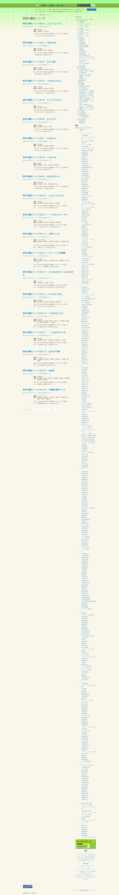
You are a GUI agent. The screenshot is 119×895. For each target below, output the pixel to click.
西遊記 (83, 392)
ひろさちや (84, 654)
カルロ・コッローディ (87, 295)
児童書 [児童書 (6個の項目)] (94, 871)
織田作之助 (84, 281)
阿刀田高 (84, 192)
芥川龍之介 (84, 186)
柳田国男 (84, 771)
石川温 (83, 218)
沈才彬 (83, 450)
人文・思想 (80, 84)
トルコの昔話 (85, 547)
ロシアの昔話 (85, 816)
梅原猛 (83, 252)
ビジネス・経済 (81, 101)
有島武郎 (84, 198)
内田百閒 (84, 249)
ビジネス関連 (82, 116)
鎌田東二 (84, 342)
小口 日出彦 (84, 336)
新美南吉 (84, 591)
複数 (83, 613)
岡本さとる (84, 273)
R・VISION (84, 177)
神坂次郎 (84, 325)
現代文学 (81, 43)
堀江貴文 (84, 672)
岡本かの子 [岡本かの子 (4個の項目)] (93, 856)
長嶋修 (83, 574)
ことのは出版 (35, 8)
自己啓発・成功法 (83, 69)
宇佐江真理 (84, 165)
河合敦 (83, 350)
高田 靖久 (84, 481)
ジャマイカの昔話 (86, 426)
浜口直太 (84, 637)
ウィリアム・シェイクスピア (88, 137)
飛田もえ (84, 546)
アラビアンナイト (86, 196)
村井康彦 (84, 748)
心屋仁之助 (84, 335)
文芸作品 (81, 54)
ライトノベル (82, 25)
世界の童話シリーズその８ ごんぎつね (39, 137)
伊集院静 (84, 154)
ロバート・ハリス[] (86, 805)
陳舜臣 (83, 511)
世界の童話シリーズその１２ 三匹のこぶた (41, 201)
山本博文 (84, 786)
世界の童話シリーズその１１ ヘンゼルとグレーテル (45, 185)
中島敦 (83, 572)
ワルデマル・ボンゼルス (87, 837)
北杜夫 (83, 361)
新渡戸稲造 (84, 595)
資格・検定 (80, 113)
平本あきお (84, 653)
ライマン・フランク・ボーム (88, 807)
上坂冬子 (84, 293)
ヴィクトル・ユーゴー (87, 649)
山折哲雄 (84, 778)
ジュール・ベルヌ (86, 433)
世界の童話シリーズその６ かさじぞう (39, 104)
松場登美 (84, 719)
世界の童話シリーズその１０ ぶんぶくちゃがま (43, 169)
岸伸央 (83, 319)
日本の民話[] (85, 555)
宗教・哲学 (81, 87)
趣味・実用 (80, 68)
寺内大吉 (84, 528)
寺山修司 (84, 534)
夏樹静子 (84, 561)
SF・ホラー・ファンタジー (85, 57)
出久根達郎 (84, 526)
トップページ (26, 14)
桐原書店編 (84, 312)
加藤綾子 (84, 321)
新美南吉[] (84, 557)
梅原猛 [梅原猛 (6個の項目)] (93, 858)
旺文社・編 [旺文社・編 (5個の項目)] (90, 858)
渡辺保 (83, 825)
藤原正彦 (84, 664)
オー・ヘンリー (85, 133)
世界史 (80, 123)
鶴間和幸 (84, 523)
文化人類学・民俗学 (84, 86)
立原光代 (84, 475)
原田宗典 (84, 622)
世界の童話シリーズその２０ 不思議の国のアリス (44, 341)
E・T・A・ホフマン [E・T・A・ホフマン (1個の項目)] (82, 853)
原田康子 (84, 624)
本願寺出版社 (85, 677)
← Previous (26, 359)
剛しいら (84, 329)
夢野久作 (84, 788)
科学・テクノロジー (82, 36)
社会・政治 (80, 39)
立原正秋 (84, 471)
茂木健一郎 (84, 753)
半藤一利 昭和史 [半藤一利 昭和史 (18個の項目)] (87, 873)
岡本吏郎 (84, 275)
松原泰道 (84, 721)
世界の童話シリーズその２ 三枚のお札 (39, 40)
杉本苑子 (84, 456)
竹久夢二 (84, 494)
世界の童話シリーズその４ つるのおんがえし (42, 72)
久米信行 (84, 308)
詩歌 (80, 48)
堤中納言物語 (85, 519)
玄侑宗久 (84, 314)
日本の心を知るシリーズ (85, 92)
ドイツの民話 (85, 536)
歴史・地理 (80, 119)
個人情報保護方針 (84, 890)
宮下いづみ (84, 740)
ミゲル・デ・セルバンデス (88, 727)
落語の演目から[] (86, 803)
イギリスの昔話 (85, 209)
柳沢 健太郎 (84, 776)
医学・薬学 (80, 110)
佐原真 (83, 399)
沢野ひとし (84, 378)
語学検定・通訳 (83, 115)
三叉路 (83, 401)
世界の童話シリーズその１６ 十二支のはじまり (43, 272)
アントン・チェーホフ (87, 207)
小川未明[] (84, 146)
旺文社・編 (84, 260)
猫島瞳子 (84, 603)
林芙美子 (84, 641)
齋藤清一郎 (84, 390)
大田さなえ (84, 266)
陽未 (83, 651)
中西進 (83, 588)
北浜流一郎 (84, 317)
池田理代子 (84, 212)
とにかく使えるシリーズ (85, 95)
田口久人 (84, 486)
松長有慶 (84, 717)
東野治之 (84, 540)
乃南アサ (84, 559)
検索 (93, 5)
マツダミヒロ (85, 715)
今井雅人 (84, 231)
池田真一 (84, 211)
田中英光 (84, 502)
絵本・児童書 (80, 20)
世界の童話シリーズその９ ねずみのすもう (41, 153)
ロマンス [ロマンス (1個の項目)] (77, 871)
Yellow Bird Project (86, 150)
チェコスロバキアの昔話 (87, 507)
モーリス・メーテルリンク (88, 751)
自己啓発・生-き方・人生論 (85, 71)
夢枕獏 (83, 790)
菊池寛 (83, 287)
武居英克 (84, 488)
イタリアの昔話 (85, 224)
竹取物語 (84, 492)
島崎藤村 (84, 422)
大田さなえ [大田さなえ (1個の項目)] (81, 856)
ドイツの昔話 (85, 538)
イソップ (84, 222)
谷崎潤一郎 (84, 504)
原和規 (83, 643)
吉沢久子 (84, 772)
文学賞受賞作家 (83, 45)
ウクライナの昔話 (86, 247)
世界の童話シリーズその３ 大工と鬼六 (39, 56)
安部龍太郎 (84, 194)
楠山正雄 (84, 306)
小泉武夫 (84, 346)
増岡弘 (83, 692)
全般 (80, 22)
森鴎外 (83, 755)
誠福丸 (83, 462)
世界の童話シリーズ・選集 (85, 91)
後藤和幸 (84, 291)
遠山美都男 (84, 544)
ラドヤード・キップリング (88, 812)
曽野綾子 (84, 386)
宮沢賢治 (84, 553)
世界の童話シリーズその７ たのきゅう (39, 120)
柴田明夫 (84, 414)
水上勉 (83, 690)
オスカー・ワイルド (86, 279)
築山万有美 (84, 513)
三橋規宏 (84, 736)
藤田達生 (84, 660)
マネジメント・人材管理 (85, 106)
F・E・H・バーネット (87, 148)
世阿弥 (83, 371)
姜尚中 (83, 315)
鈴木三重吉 (84, 460)
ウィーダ (84, 237)
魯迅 (83, 818)
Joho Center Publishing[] (87, 441)
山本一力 (84, 769)
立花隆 (83, 498)
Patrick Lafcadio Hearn (87, 635)
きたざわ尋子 (85, 327)
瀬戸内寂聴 (84, 465)
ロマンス (81, 65)
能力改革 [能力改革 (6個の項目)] (90, 877)
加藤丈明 (84, 340)
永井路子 (84, 565)
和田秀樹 (84, 835)
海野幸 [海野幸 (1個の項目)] (84, 860)
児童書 (78, 81)
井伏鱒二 (84, 230)
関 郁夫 (84, 463)
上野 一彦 (84, 245)
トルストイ (84, 549)
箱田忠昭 (84, 628)
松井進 (83, 711)
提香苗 (83, 517)
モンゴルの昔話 (85, 761)
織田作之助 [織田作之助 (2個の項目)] (87, 860)
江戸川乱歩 (84, 258)
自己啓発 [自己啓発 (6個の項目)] (94, 877)
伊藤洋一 (84, 228)
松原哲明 (84, 723)
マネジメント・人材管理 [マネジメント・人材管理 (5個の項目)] (86, 867)
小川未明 (84, 135)
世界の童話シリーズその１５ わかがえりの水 (42, 256)
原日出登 (84, 616)
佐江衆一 (84, 377)
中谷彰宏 (84, 576)
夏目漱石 (84, 586)
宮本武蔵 (84, 744)
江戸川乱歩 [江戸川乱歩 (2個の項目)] (81, 860)
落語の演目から (85, 810)
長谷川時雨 (84, 630)
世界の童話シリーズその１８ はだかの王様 (41, 306)
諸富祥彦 (84, 759)
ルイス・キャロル (86, 814)
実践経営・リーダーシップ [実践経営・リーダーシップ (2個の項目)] (80, 875)
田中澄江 (84, 473)
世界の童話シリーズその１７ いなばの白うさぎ (44, 290)
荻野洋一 (84, 277)
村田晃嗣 (84, 749)
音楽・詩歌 (80, 66)
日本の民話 (84, 599)
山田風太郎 (84, 782)
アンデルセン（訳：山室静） (88, 203)
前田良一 (84, 702)
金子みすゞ (84, 355)
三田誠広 (84, 732)
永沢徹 (83, 570)
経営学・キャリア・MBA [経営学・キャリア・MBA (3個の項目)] (84, 877)
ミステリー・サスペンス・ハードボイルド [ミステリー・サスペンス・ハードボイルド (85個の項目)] (83, 869)
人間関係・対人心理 (84, 75)
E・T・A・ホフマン (86, 256)
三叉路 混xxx (85, 405)
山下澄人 (84, 780)
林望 (83, 639)
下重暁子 (84, 382)
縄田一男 (84, 589)
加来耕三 (84, 344)
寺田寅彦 (84, 532)
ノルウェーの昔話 (86, 609)
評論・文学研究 (83, 46)
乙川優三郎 (84, 173)
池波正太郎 (84, 214)
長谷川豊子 (84, 633)
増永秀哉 (84, 706)
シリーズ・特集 (34, 14)
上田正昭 (84, 243)
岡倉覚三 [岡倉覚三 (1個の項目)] (89, 856)
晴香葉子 (84, 645)
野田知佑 (84, 567)
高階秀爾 (84, 479)
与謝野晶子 (84, 797)
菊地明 (83, 354)
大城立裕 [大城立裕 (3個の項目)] (77, 856)
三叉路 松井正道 (86, 407)
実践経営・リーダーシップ (85, 107)
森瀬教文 (84, 757)
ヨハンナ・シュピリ (86, 765)
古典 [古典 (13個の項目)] (91, 873)
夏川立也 (84, 584)
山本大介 (84, 784)
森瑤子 (83, 698)
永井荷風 (84, 569)
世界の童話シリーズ (46, 26)
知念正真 (84, 509)
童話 (40, 26)
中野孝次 (84, 578)
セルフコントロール (84, 74)
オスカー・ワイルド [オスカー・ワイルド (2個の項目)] (89, 853)
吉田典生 (84, 799)
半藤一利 (84, 647)
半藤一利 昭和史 (83, 98)
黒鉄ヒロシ (84, 348)
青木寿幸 (84, 180)
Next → (53, 359)
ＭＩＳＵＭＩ (85, 730)
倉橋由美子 (84, 310)
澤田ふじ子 (84, 380)
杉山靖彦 (84, 458)
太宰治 (83, 496)
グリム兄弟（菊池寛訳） (87, 298)
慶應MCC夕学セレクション (85, 97)
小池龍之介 (84, 331)
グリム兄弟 (84, 296)
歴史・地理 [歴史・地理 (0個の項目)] (77, 877)
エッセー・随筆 (83, 63)
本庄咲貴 (84, 679)
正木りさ (84, 704)
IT (79, 103)
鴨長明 (83, 357)
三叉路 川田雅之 (86, 403)
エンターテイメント (82, 27)
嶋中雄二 (84, 424)
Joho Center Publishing (87, 439)
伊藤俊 (83, 226)
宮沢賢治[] (84, 683)
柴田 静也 (84, 416)
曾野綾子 (84, 467)
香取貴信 (84, 333)
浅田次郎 (84, 152)
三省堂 (83, 409)
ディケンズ (84, 525)
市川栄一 (84, 163)
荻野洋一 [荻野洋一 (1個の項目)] (91, 860)
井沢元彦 (84, 216)
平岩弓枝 (84, 618)
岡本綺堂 (84, 272)
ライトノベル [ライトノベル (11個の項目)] (93, 869)
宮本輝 (83, 142)
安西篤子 (84, 161)
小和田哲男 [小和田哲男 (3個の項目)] (86, 856)
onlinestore (92, 9)
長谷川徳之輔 (85, 632)
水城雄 (83, 728)
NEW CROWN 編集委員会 (88, 601)
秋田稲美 (84, 184)
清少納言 (84, 369)
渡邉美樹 (84, 829)
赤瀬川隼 (84, 171)
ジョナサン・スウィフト (87, 442)
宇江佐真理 (84, 175)
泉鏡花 (83, 220)
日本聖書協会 (85, 597)
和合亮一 (84, 827)
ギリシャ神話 (85, 302)
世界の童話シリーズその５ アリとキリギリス (42, 88)
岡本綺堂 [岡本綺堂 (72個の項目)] (86, 858)
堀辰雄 (83, 675)
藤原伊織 (84, 620)
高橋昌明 (84, 483)
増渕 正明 (84, 708)
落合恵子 (84, 156)
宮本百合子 (84, 746)
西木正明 (84, 593)
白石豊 (83, 444)
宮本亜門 (84, 742)
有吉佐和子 (84, 159)
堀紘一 (83, 673)
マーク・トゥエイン (86, 700)
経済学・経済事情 (84, 104)
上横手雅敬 (84, 254)
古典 (80, 62)
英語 (80, 34)
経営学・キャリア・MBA (85, 109)
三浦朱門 (84, 696)
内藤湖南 (84, 563)
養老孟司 (84, 792)
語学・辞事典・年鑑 (82, 33)
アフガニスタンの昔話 (87, 140)
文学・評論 (80, 42)
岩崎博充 (84, 235)
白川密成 (84, 446)
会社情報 (51, 5)
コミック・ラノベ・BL (82, 23)
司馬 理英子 (84, 420)
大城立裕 (84, 262)
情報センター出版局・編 (87, 437)
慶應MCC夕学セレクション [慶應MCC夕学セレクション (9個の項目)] (90, 875)
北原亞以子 (84, 289)
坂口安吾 (84, 394)
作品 (37, 5)
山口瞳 (83, 774)
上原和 (83, 158)
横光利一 (84, 795)
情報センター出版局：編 (87, 435)
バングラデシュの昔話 (87, 614)
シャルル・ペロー (86, 428)
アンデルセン (85, 201)
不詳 (83, 662)
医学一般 (81, 112)
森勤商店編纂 (85, 694)
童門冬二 (84, 542)
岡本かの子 (84, 270)
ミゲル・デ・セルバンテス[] (88, 685)
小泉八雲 (84, 363)
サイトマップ (93, 890)
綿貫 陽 (83, 833)
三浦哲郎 (84, 725)
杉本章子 (84, 388)
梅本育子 (84, 169)
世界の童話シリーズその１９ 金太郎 (38, 323)
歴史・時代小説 (83, 55)
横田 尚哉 (84, 793)
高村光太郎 (84, 485)
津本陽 (83, 521)
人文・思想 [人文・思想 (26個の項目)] (91, 871)
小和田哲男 (84, 283)
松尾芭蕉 (84, 713)
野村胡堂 (84, 607)
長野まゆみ (84, 580)
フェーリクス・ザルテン (87, 656)
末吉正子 (84, 384)
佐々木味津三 (85, 396)
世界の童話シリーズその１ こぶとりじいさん (42, 23)
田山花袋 (84, 506)
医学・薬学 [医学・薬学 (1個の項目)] (81, 873)
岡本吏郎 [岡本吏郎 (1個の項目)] (82, 858)
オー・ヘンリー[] (86, 144)
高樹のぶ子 (84, 477)
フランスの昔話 (85, 666)
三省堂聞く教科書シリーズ (85, 100)
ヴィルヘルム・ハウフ (87, 239)
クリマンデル (85, 323)
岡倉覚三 (84, 268)
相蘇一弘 (84, 179)
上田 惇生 (84, 241)
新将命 (83, 190)
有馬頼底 (84, 199)
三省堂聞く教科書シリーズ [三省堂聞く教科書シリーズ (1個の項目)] (84, 871)
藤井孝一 (84, 658)
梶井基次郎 (84, 300)
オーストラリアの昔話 (87, 264)
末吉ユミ (84, 454)
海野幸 (83, 251)
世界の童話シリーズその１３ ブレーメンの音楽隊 (44, 219)
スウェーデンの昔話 (86, 452)
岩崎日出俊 (84, 233)
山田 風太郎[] (85, 767)
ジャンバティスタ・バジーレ (88, 430)
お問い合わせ (60, 5)
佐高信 (83, 398)
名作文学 (81, 52)
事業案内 (43, 5)
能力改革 (81, 80)
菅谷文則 (84, 373)
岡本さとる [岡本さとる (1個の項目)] (79, 858)
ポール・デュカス (86, 670)
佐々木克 (84, 375)
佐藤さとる (84, 367)
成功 (80, 77)
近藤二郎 (84, 352)
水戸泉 (83, 734)
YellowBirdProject (86, 167)
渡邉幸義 (84, 831)
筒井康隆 (84, 515)
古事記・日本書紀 (86, 304)
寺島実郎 (84, 530)
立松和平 (84, 500)
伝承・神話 (81, 51)
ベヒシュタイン (85, 668)
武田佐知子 (84, 490)
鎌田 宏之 (84, 338)
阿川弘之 (84, 182)
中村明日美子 (85, 582)
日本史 (80, 121)
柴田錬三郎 (84, 418)
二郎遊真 (84, 448)
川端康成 (84, 359)
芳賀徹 (83, 626)
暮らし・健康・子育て (82, 30)
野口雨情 (84, 605)
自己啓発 (81, 72)
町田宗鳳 (84, 709)
